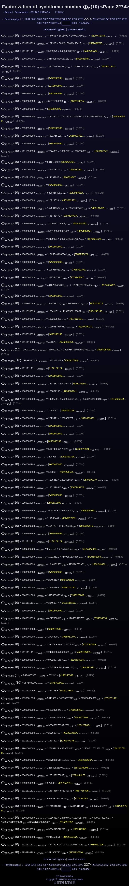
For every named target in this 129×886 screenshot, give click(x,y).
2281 (39, 23)
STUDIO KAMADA (40, 12)
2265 (33, 19)
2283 (51, 23)
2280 (124, 19)
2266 (39, 19)
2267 (45, 19)
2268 (51, 19)
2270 (63, 19)
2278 (112, 19)
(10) (10, 35)
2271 (68, 19)
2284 (57, 23)
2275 (95, 19)
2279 (118, 19)
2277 (106, 19)
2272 (74, 19)
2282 (45, 23)
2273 (80, 19)
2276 (101, 19)
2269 (57, 19)
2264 (27, 19)
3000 (74, 23)
